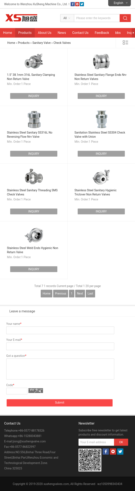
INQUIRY (33, 96)
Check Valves (62, 42)
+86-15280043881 (30, 436)
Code (10, 385)
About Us (44, 33)
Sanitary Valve (41, 42)
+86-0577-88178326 (31, 430)
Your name (13, 323)
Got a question (16, 355)
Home (7, 33)
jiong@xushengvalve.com (29, 441)
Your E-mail (14, 339)
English (118, 3)
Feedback (102, 33)
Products (25, 33)
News (62, 33)
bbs (118, 33)
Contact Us (80, 33)
